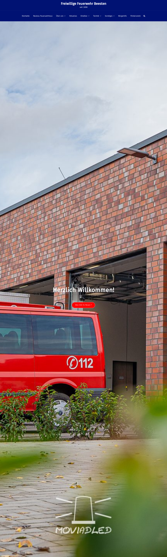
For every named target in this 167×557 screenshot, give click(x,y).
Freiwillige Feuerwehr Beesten (83, 4)
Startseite (26, 16)
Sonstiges (108, 16)
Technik (96, 16)
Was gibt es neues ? (83, 305)
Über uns (59, 16)
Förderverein (135, 16)
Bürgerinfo (122, 16)
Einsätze (84, 16)
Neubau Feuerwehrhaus (42, 16)
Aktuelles (73, 16)
